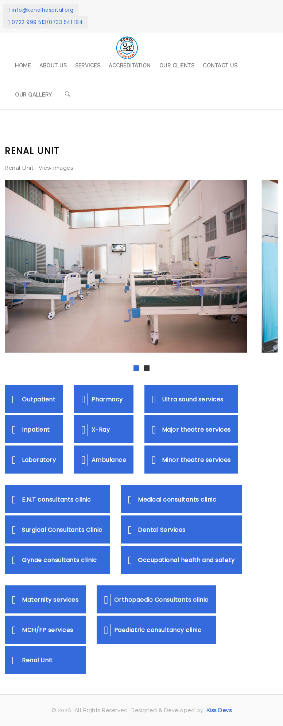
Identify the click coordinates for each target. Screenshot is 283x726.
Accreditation (130, 65)
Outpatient (33, 399)
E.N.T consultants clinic (51, 500)
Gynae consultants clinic (54, 560)
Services (87, 65)
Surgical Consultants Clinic (57, 530)
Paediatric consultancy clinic (152, 630)
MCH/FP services (42, 630)
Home (23, 65)
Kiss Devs (218, 710)
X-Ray (95, 430)
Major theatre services (191, 430)
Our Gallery (33, 95)
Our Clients (176, 65)
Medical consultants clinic (172, 500)
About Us (52, 65)
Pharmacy (102, 399)
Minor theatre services (191, 460)
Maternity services (45, 600)
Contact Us (220, 65)
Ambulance (103, 460)
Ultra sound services (187, 399)
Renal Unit (32, 660)
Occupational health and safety (181, 560)
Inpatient (31, 430)
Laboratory (34, 460)
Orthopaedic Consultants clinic (156, 600)
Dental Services (157, 530)
